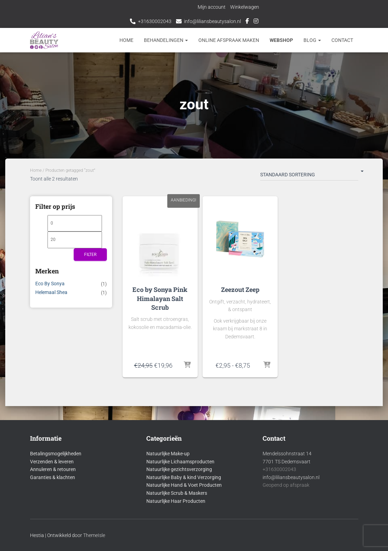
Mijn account (212, 7)
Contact (342, 40)
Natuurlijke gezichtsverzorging (179, 469)
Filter (90, 254)
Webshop (281, 40)
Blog (312, 40)
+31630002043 (154, 21)
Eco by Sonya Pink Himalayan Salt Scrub (160, 298)
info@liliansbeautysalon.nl (212, 21)
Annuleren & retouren (53, 469)
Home (126, 40)
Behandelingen (166, 40)
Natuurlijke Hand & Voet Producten (184, 485)
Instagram (256, 22)
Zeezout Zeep (240, 289)
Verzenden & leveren (52, 461)
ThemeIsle (94, 535)
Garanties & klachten (52, 477)
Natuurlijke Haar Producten (175, 501)
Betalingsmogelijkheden (55, 453)
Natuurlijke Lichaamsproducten (180, 461)
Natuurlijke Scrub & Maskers (176, 493)
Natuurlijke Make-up (168, 453)
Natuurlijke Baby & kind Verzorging (183, 477)
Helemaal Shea (51, 292)
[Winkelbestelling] (309, 176)
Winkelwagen (244, 7)
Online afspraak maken (228, 40)
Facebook (247, 22)
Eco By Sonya (50, 283)
